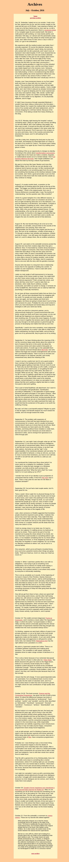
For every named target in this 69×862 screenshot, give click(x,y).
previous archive (35, 18)
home (35, 16)
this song (45, 478)
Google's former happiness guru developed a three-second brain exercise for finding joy (35, 789)
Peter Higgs (47, 660)
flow (29, 737)
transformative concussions (45, 153)
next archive (35, 853)
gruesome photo (50, 30)
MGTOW (45, 350)
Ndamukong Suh (42, 641)
